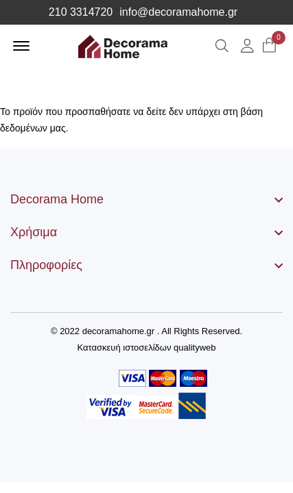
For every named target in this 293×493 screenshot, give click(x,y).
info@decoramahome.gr (178, 12)
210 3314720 (81, 12)
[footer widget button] (146, 199)
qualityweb (194, 347)
